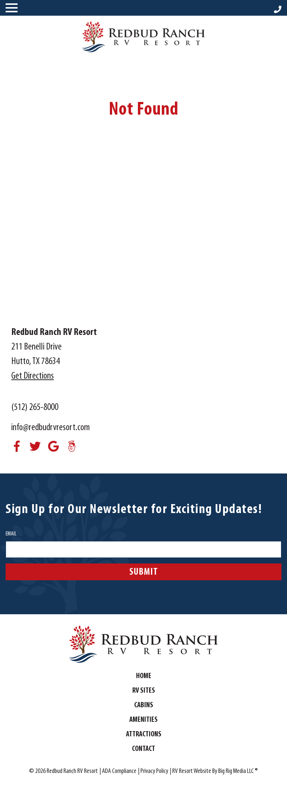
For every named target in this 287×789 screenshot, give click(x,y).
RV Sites (143, 691)
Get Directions (32, 376)
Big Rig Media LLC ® (238, 771)
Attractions (143, 734)
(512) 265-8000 (34, 408)
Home (143, 676)
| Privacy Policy (153, 771)
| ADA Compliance (117, 771)
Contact (143, 749)
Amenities (143, 720)
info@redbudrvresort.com (50, 428)
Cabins (143, 705)
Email (11, 534)
